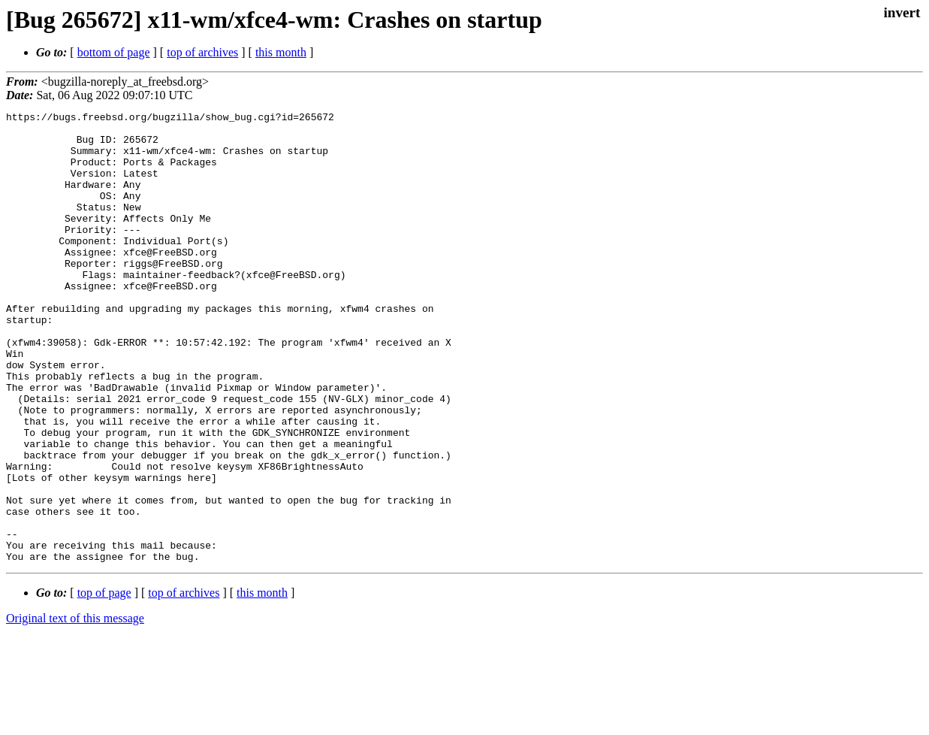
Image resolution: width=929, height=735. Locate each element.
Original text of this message (75, 708)
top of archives (202, 52)
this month (280, 52)
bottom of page (113, 52)
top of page (104, 682)
